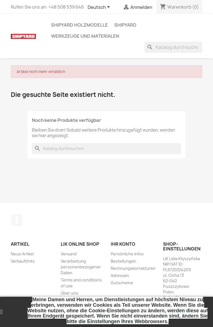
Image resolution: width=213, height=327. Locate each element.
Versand (69, 253)
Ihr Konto (123, 244)
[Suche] (173, 47)
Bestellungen (123, 261)
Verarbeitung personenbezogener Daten (81, 266)
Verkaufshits (23, 261)
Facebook (16, 220)
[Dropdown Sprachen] (100, 7)
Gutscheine (122, 282)
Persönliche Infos (127, 253)
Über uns (69, 293)
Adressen (120, 275)
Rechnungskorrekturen (133, 268)
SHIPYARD (125, 25)
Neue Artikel (22, 253)
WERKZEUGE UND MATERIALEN (85, 36)
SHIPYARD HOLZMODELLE (79, 25)
